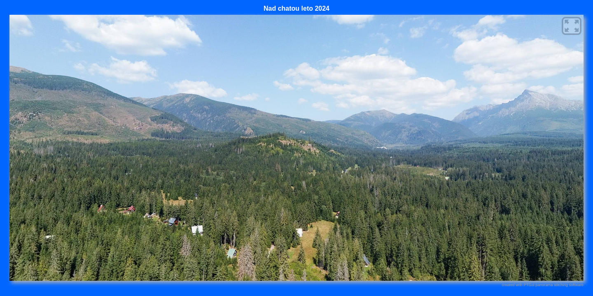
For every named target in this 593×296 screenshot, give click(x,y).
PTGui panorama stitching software (553, 285)
